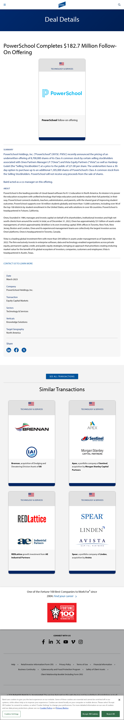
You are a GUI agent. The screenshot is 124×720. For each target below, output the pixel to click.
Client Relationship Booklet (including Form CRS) (62, 674)
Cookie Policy (46, 708)
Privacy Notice (62, 708)
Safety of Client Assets (95, 669)
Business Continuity (26, 669)
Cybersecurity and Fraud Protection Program (60, 669)
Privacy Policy (65, 664)
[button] (4, 4)
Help (13, 664)
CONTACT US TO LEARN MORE (18, 263)
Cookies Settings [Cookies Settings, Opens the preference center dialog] (11, 714)
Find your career (65, 596)
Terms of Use (82, 664)
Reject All (111, 714)
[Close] (119, 700)
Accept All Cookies (90, 714)
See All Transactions (62, 376)
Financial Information (103, 664)
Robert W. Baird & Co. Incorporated (28, 695)
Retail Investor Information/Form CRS (37, 664)
